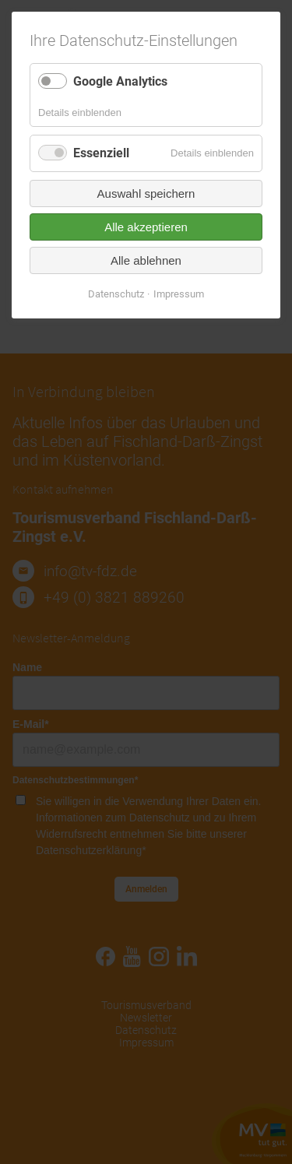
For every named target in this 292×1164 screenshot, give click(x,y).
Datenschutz (116, 294)
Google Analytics (120, 81)
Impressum (178, 294)
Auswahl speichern (146, 193)
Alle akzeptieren (146, 227)
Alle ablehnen (146, 260)
